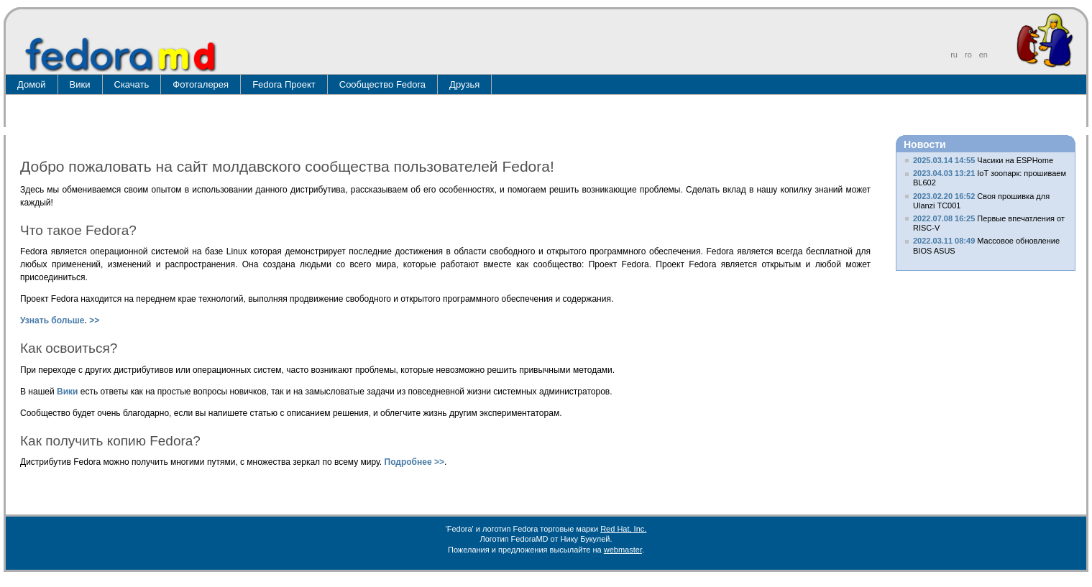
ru (954, 54)
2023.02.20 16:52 (944, 196)
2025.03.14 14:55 (944, 160)
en (983, 54)
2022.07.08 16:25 (944, 218)
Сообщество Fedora (382, 84)
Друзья (464, 84)
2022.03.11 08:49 (944, 240)
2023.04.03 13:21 (944, 173)
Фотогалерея (201, 84)
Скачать (132, 84)
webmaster (623, 549)
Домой (31, 84)
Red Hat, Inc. (623, 528)
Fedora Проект (284, 84)
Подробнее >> (414, 462)
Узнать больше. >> (59, 320)
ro (968, 54)
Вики (80, 84)
